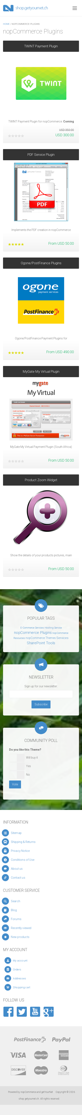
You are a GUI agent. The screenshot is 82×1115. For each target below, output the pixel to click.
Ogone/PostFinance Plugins (41, 261)
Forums (25, 919)
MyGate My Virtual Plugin (41, 369)
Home (6, 24)
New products (28, 937)
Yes (28, 766)
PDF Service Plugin (41, 152)
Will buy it (32, 757)
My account (28, 960)
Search (25, 901)
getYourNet (47, 1092)
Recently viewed (28, 928)
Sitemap (25, 833)
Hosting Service (53, 627)
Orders (26, 969)
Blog (24, 910)
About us (25, 868)
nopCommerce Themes (41, 638)
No (28, 774)
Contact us (26, 877)
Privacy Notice (27, 851)
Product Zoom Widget (41, 477)
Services (62, 638)
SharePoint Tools (41, 643)
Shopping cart (28, 987)
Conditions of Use (29, 860)
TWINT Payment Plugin (41, 46)
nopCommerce (28, 1092)
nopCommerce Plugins (33, 632)
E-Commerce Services (32, 627)
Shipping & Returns (29, 842)
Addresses (27, 978)
